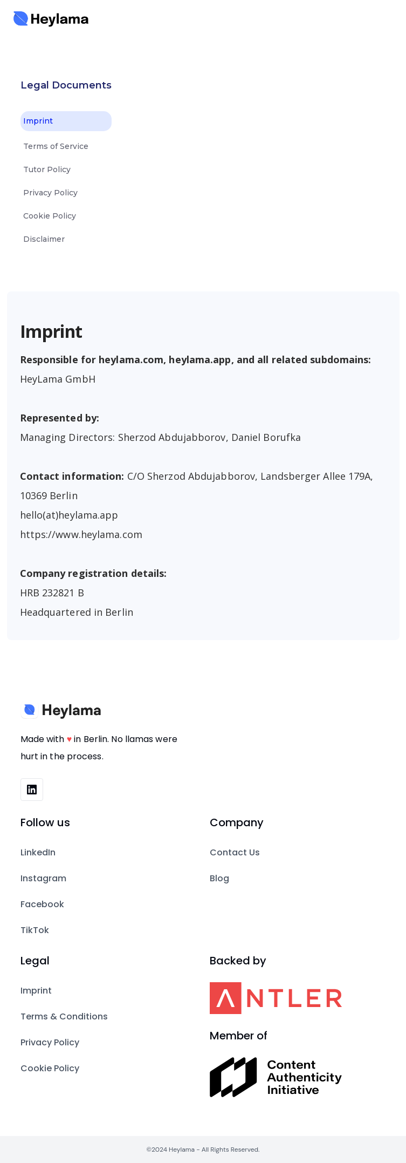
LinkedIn (38, 852)
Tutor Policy (47, 169)
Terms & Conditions (64, 1016)
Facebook (42, 904)
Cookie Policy (49, 216)
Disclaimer (44, 239)
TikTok (34, 930)
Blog (219, 878)
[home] (51, 18)
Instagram (43, 878)
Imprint (38, 121)
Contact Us (235, 852)
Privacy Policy (50, 193)
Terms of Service (55, 146)
